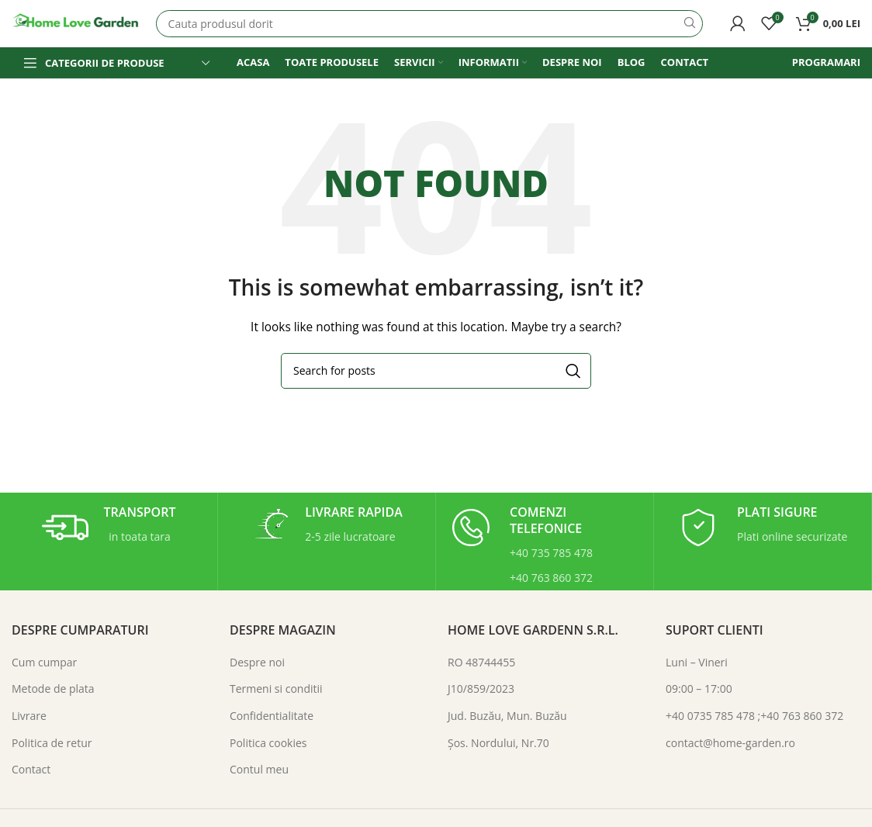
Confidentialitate (271, 715)
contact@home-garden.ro (730, 742)
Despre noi (257, 662)
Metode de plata (53, 688)
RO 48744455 (481, 662)
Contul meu (259, 769)
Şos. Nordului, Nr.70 (498, 742)
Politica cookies (268, 742)
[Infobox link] (109, 527)
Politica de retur (52, 742)
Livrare (29, 715)
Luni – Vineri (697, 662)
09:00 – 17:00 (699, 688)
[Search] (429, 23)
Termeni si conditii (276, 688)
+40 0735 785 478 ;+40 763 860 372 (754, 715)
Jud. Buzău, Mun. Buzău (507, 715)
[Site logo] (76, 22)
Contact (31, 769)
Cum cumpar (44, 662)
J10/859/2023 (481, 688)
